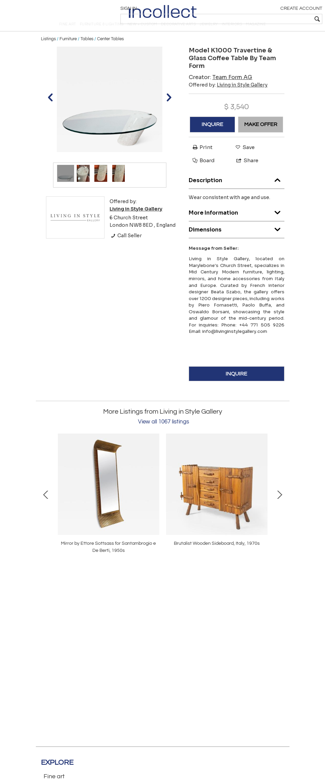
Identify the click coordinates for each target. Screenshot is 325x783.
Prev (46, 506)
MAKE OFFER (260, 137)
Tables (86, 51)
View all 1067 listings (163, 434)
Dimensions (236, 240)
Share (244, 173)
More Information (236, 223)
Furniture (68, 51)
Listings (48, 51)
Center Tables (110, 51)
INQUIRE (212, 137)
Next (279, 506)
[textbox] (273, 19)
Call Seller (126, 248)
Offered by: (228, 97)
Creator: (220, 89)
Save (243, 159)
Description (236, 191)
